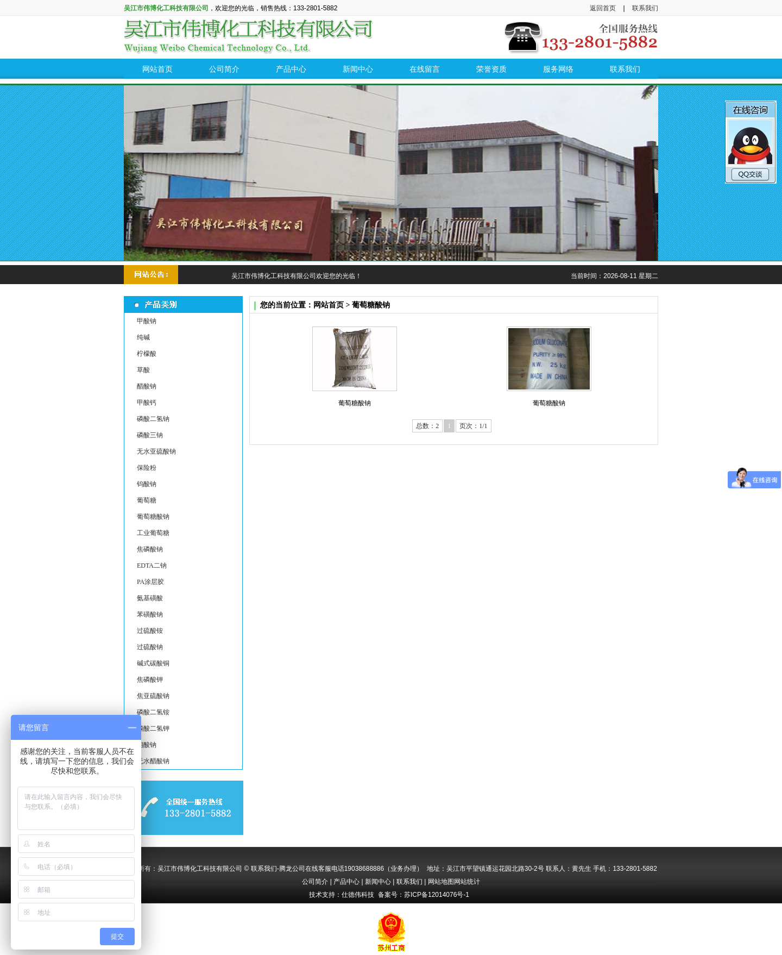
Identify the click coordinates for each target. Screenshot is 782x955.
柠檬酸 (146, 353)
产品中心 (346, 881)
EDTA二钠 (152, 565)
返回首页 (603, 8)
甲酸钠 (146, 321)
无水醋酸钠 (153, 761)
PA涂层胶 (150, 582)
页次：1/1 (473, 426)
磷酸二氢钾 (153, 728)
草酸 (143, 370)
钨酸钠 (146, 484)
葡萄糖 (146, 500)
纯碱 (143, 337)
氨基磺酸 (150, 598)
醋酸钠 (146, 386)
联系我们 (645, 8)
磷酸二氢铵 (153, 712)
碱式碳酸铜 (153, 663)
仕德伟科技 (358, 895)
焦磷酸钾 (150, 679)
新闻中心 (378, 881)
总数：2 (427, 426)
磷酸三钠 (150, 435)
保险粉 (146, 468)
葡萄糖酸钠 (153, 516)
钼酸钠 (146, 745)
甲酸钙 (146, 402)
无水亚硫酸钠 (156, 451)
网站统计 (467, 881)
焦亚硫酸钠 (153, 696)
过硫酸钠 (150, 647)
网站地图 (441, 881)
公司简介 (315, 881)
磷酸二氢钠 (153, 419)
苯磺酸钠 (150, 614)
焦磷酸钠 (150, 549)
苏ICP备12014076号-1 (436, 895)
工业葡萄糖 (153, 533)
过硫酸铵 (150, 630)
